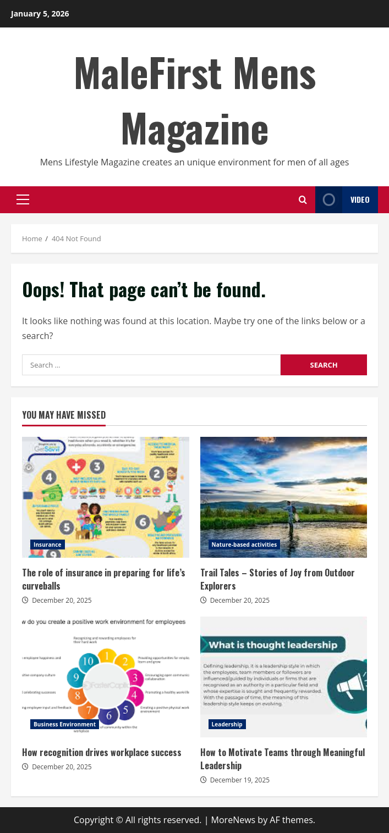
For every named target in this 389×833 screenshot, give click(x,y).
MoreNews (233, 820)
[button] (23, 199)
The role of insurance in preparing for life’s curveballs (105, 497)
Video (342, 199)
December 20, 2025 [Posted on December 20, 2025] (62, 600)
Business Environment (65, 724)
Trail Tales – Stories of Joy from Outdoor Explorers (284, 497)
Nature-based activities (244, 544)
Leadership (227, 724)
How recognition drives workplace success (105, 677)
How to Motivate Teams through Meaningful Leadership (284, 677)
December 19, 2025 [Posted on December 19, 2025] (240, 780)
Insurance (48, 544)
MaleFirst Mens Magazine (194, 99)
